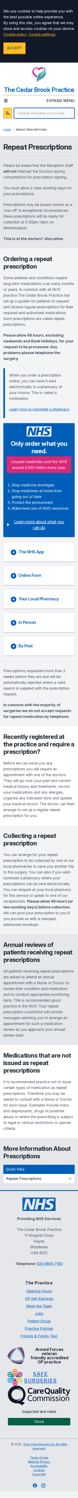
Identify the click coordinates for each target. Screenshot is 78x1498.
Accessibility (39, 1466)
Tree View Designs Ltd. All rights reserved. (45, 1446)
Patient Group (39, 1321)
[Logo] (39, 74)
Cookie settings (41, 34)
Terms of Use (39, 1457)
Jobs (39, 1313)
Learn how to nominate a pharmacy (39, 409)
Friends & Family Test (39, 1336)
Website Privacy (39, 1461)
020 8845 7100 (50, 1263)
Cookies (39, 1470)
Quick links (15, 1169)
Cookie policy (15, 34)
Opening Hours (39, 1291)
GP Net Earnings (39, 1298)
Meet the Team (39, 1306)
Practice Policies (39, 1328)
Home (7, 129)
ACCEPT (14, 48)
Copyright (39, 1474)
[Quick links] (39, 1178)
